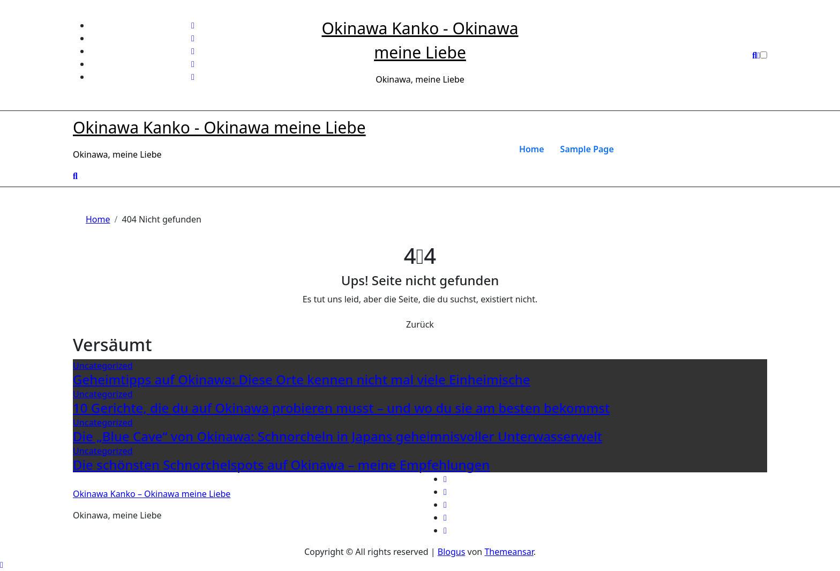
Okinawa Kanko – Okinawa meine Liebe (151, 494)
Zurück (420, 324)
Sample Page (587, 149)
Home (531, 149)
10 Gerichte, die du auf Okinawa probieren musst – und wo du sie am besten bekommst (341, 408)
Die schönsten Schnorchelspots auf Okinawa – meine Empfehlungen (281, 464)
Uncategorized (103, 366)
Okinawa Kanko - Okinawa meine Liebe (219, 127)
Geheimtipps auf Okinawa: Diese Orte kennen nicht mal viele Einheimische (301, 379)
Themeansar (508, 552)
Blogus (452, 552)
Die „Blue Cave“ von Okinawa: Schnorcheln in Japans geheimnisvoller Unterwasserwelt (337, 436)
